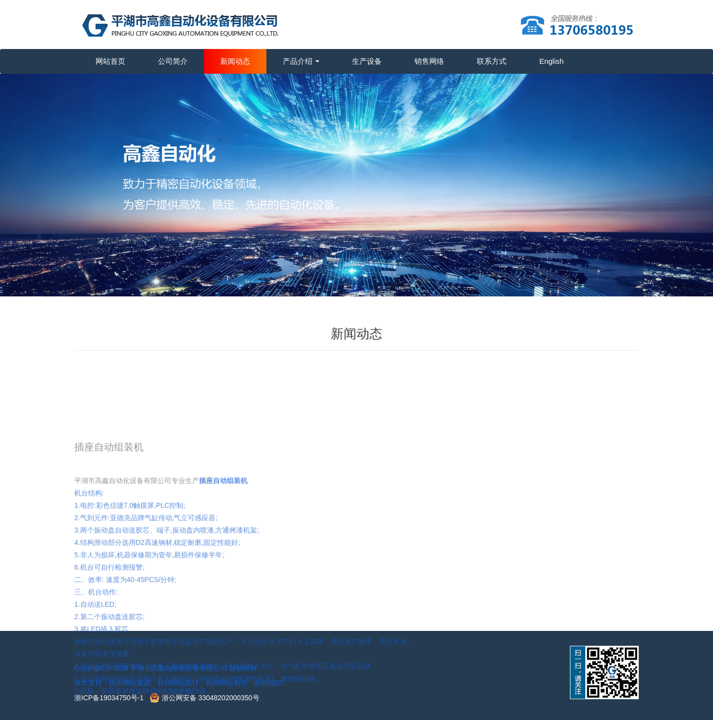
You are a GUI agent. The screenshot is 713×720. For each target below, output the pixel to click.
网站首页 (110, 61)
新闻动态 (235, 61)
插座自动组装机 (223, 524)
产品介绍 (301, 61)
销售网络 (429, 61)
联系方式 (492, 61)
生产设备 (367, 61)
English (551, 61)
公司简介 (173, 61)
